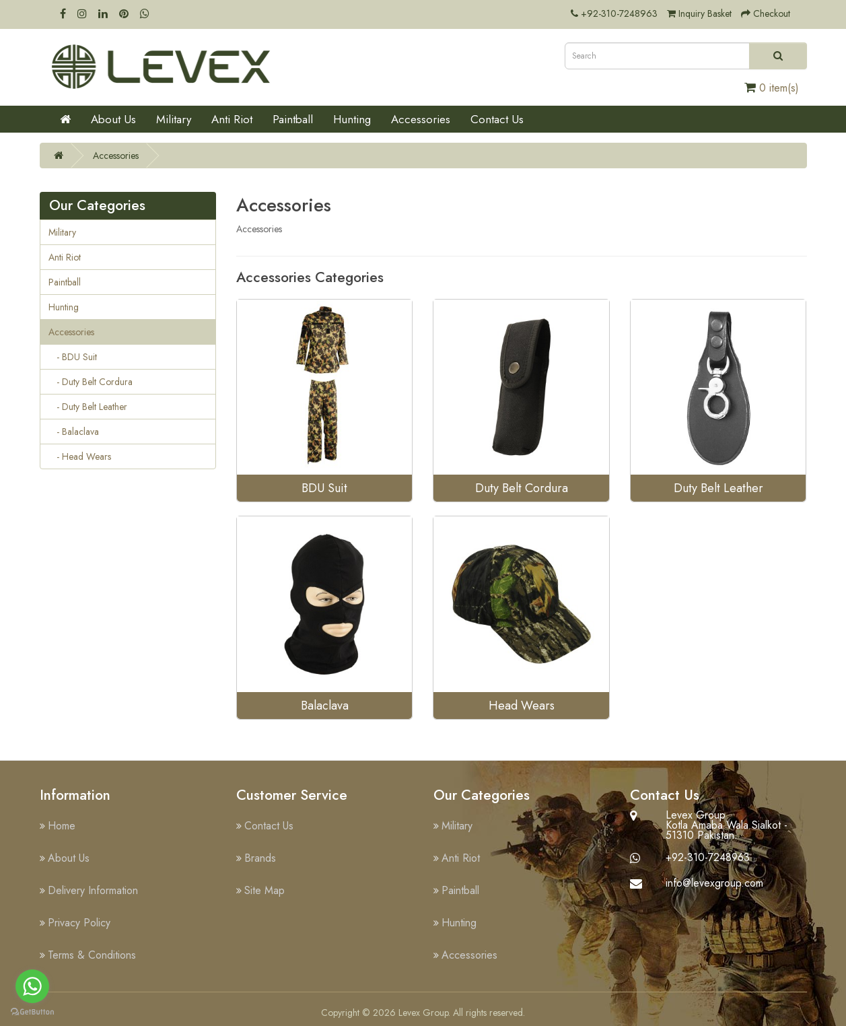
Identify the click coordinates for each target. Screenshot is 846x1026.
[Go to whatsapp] (32, 986)
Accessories (420, 119)
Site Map (264, 890)
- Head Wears (79, 456)
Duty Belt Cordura (521, 488)
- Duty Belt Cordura (90, 381)
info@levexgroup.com (714, 883)
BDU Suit (324, 488)
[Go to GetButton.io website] (32, 1012)
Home (61, 825)
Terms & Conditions (92, 955)
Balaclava (325, 705)
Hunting (352, 119)
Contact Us (497, 119)
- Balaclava (73, 431)
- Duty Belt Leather (87, 406)
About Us (113, 119)
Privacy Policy (79, 922)
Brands (260, 858)
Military (173, 119)
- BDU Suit (72, 357)
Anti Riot (231, 119)
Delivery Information (93, 890)
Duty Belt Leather (718, 488)
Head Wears (522, 705)
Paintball (293, 119)
